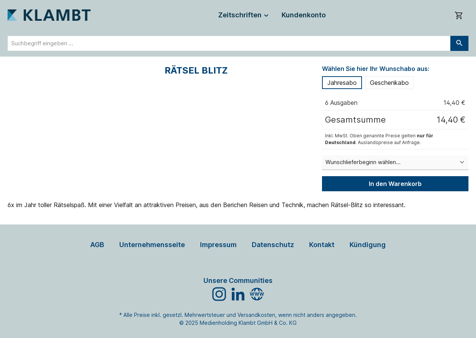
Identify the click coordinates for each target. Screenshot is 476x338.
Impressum (218, 245)
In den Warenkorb (395, 183)
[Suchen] (459, 43)
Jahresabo (342, 82)
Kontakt (321, 245)
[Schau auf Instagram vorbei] (219, 294)
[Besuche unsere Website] (256, 294)
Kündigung (368, 245)
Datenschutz (273, 245)
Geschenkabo (389, 82)
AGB (97, 245)
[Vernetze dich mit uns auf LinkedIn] (238, 294)
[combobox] (229, 43)
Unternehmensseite (152, 245)
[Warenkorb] (459, 15)
